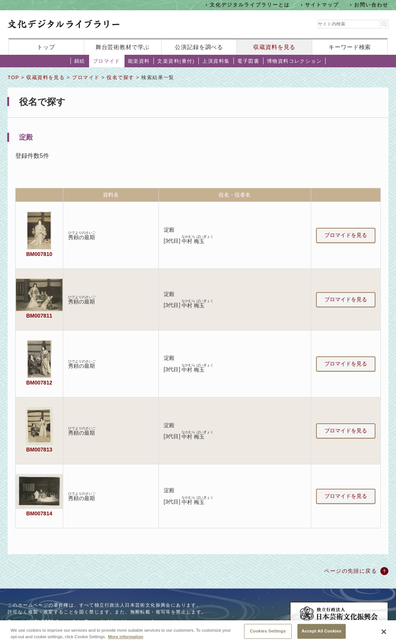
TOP (13, 77)
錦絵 (79, 61)
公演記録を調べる (199, 47)
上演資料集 (216, 61)
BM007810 (39, 254)
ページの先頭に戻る (350, 571)
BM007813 (39, 450)
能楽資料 (139, 61)
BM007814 (39, 513)
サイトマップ (322, 5)
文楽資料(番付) (176, 61)
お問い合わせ (371, 5)
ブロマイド (106, 61)
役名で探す (120, 77)
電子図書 (248, 61)
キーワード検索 (350, 47)
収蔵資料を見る (274, 47)
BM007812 (39, 383)
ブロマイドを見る (345, 235)
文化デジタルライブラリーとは (249, 5)
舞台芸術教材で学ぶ (123, 47)
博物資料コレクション (294, 61)
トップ (46, 47)
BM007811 (39, 316)
